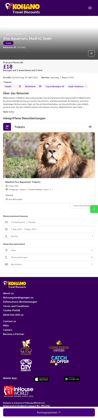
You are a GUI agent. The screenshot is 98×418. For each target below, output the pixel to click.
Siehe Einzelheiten (82, 205)
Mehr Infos (8, 111)
